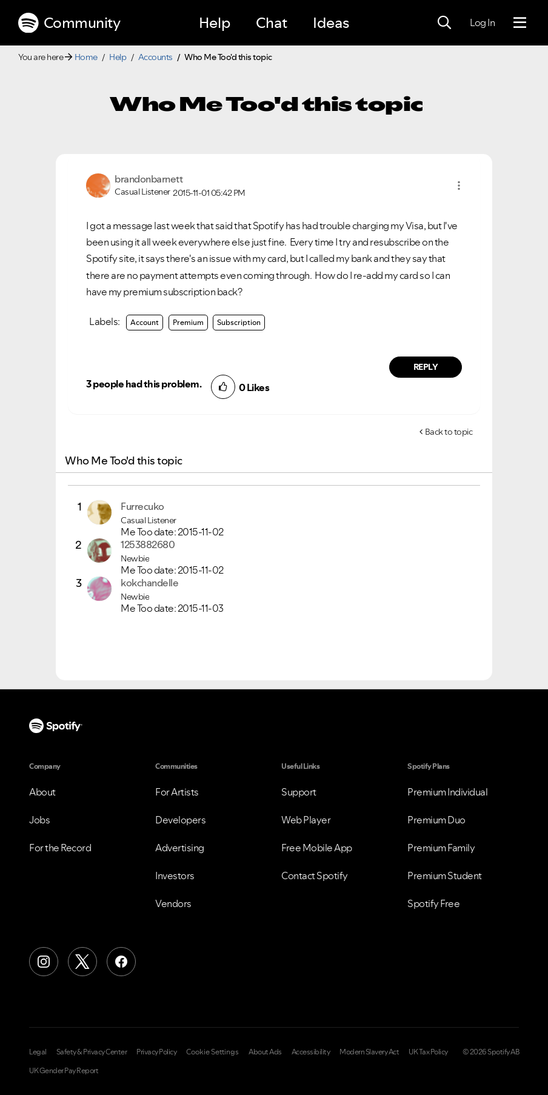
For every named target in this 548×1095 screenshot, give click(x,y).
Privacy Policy (156, 1052)
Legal (38, 1052)
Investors (175, 875)
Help (214, 23)
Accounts (155, 57)
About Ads (265, 1052)
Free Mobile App (316, 847)
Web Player (305, 819)
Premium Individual (447, 792)
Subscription (239, 322)
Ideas (331, 23)
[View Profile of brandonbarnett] (148, 179)
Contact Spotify (314, 875)
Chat (271, 23)
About (42, 792)
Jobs (39, 819)
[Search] (444, 23)
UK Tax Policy (428, 1052)
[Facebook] (121, 961)
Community (69, 23)
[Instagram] (43, 961)
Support (298, 792)
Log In (482, 22)
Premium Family (441, 847)
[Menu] (520, 23)
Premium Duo (436, 819)
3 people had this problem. (143, 383)
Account (144, 322)
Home (86, 57)
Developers (180, 819)
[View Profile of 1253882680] (148, 544)
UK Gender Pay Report (63, 1071)
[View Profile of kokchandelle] (149, 582)
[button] (459, 185)
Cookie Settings (212, 1052)
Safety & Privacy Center (91, 1052)
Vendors (173, 903)
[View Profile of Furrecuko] (142, 506)
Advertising (179, 847)
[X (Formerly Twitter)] (82, 961)
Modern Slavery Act (369, 1052)
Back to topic (449, 432)
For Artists (177, 792)
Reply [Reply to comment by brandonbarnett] (425, 367)
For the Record (60, 847)
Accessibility (311, 1052)
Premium (188, 322)
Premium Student (444, 875)
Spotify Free (433, 903)
